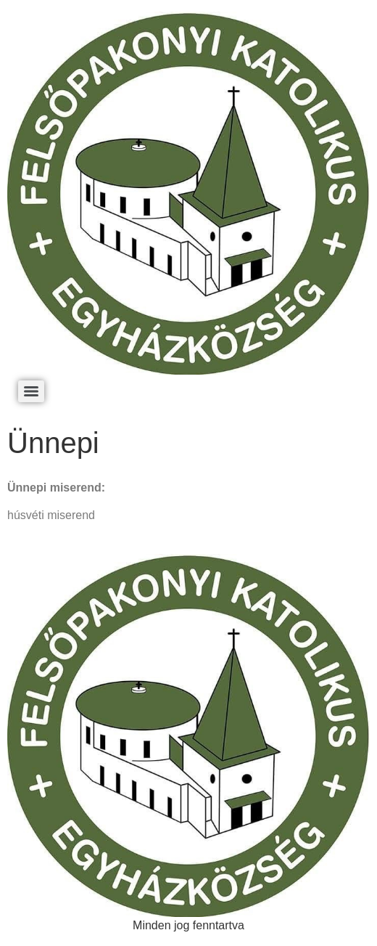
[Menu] (31, 391)
